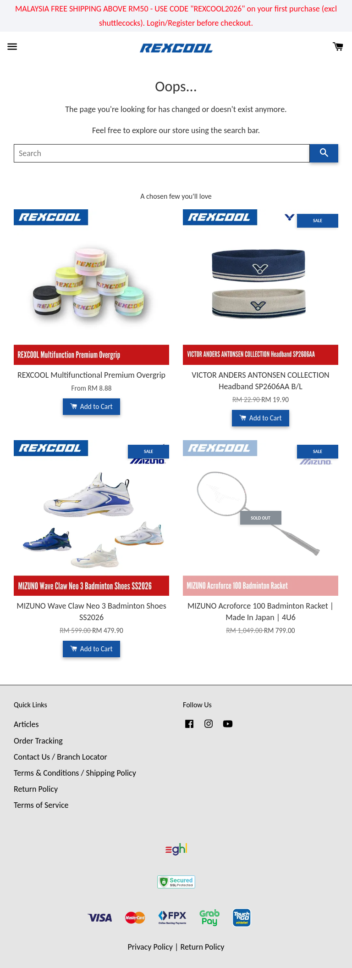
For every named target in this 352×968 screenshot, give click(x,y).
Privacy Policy (150, 947)
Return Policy (36, 789)
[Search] (162, 153)
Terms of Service (41, 805)
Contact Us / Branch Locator (60, 757)
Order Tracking (38, 741)
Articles (26, 724)
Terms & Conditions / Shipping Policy (75, 773)
